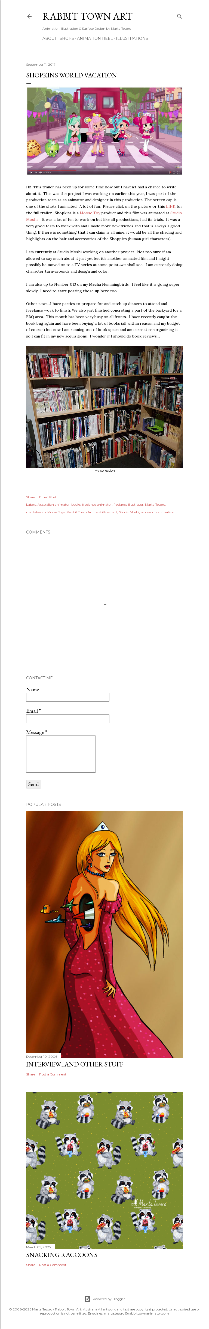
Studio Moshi (129, 512)
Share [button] (30, 497)
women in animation (157, 512)
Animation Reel (95, 38)
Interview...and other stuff (74, 1064)
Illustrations (132, 38)
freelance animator (97, 504)
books (76, 504)
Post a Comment (52, 1074)
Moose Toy (89, 212)
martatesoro (36, 512)
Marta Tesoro (155, 504)
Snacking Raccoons (61, 1254)
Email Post (47, 497)
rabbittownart (105, 512)
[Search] (179, 15)
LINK (171, 206)
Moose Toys (56, 512)
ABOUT (49, 38)
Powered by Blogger (104, 1299)
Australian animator (54, 504)
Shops (67, 38)
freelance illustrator (128, 504)
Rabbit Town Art (87, 16)
